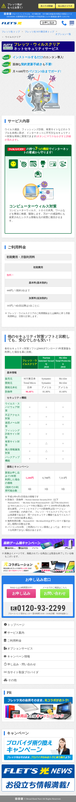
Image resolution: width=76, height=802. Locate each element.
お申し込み (48, 22)
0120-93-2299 (38, 608)
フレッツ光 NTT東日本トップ (39, 31)
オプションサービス (18, 648)
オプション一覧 (63, 34)
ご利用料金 (13, 640)
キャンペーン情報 (17, 656)
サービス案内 (14, 632)
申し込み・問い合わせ (20, 664)
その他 (10, 680)
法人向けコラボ (65, 6)
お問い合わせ (55, 593)
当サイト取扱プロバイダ (21, 672)
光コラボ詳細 (47, 6)
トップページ (14, 624)
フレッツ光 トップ (11, 31)
